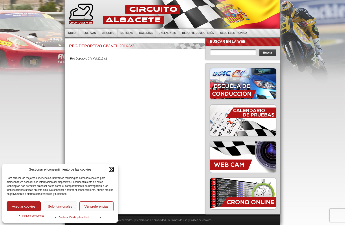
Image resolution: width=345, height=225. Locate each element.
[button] (111, 169)
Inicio (72, 33)
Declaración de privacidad (74, 217)
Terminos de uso (177, 220)
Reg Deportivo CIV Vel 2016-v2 (88, 58)
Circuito (108, 33)
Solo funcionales (60, 206)
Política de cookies (33, 215)
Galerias (146, 33)
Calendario (167, 33)
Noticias (126, 33)
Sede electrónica (233, 33)
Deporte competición (198, 33)
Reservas (89, 33)
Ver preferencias (96, 206)
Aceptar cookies (23, 206)
